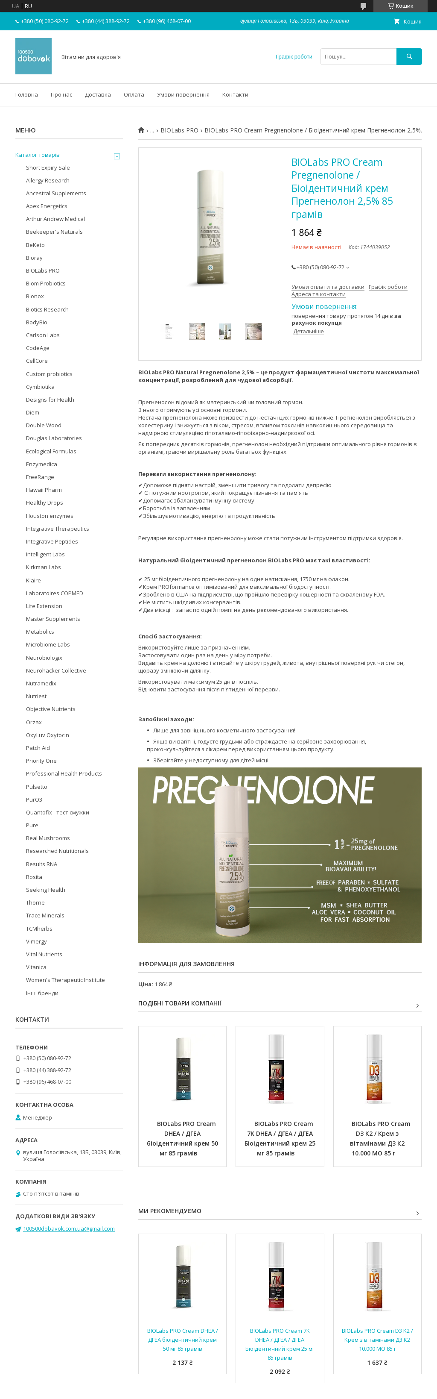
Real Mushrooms (48, 838)
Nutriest (36, 696)
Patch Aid (38, 748)
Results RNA (41, 864)
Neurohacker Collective (56, 670)
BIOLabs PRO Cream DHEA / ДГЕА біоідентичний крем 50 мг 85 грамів (183, 1138)
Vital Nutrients (44, 954)
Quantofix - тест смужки (57, 812)
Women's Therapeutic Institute (65, 980)
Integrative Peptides (52, 541)
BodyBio (36, 322)
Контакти (235, 94)
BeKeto (35, 245)
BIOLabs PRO (179, 130)
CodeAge (38, 348)
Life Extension (44, 606)
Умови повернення (183, 94)
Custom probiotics (49, 374)
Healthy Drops (44, 502)
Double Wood (43, 425)
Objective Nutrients (51, 709)
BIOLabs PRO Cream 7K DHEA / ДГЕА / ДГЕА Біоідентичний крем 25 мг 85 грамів (281, 1138)
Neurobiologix (44, 657)
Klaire (33, 580)
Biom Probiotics (46, 283)
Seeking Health (45, 889)
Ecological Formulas (51, 451)
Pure (32, 825)
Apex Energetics (46, 206)
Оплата (134, 94)
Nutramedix (41, 683)
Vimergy (36, 941)
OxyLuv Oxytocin (47, 735)
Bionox (35, 296)
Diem (32, 412)
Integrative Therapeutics (57, 528)
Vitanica (36, 967)
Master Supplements (53, 619)
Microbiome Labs (48, 644)
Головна (26, 94)
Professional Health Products (64, 773)
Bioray (34, 258)
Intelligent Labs (45, 554)
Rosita (34, 877)
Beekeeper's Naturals (54, 231)
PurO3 (34, 799)
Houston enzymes (49, 516)
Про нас (61, 94)
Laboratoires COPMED (54, 593)
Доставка (98, 94)
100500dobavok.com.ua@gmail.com (69, 1228)
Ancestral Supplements (56, 193)
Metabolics (40, 631)
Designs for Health (50, 399)
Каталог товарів (37, 155)
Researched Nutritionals (57, 851)
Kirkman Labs (43, 567)
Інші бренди (42, 993)
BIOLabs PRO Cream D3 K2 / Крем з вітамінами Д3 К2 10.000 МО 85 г (381, 1138)
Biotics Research (47, 309)
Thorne (35, 902)
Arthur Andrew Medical (55, 219)
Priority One (41, 760)
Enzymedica (41, 464)
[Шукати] (409, 56)
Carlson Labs (43, 335)
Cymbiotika (40, 387)
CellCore (37, 360)
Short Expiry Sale (48, 167)
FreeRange (40, 477)
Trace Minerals (45, 915)
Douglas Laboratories (54, 438)
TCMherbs (39, 928)
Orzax (34, 722)
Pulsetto (36, 787)
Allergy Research (48, 180)
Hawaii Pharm (44, 490)
